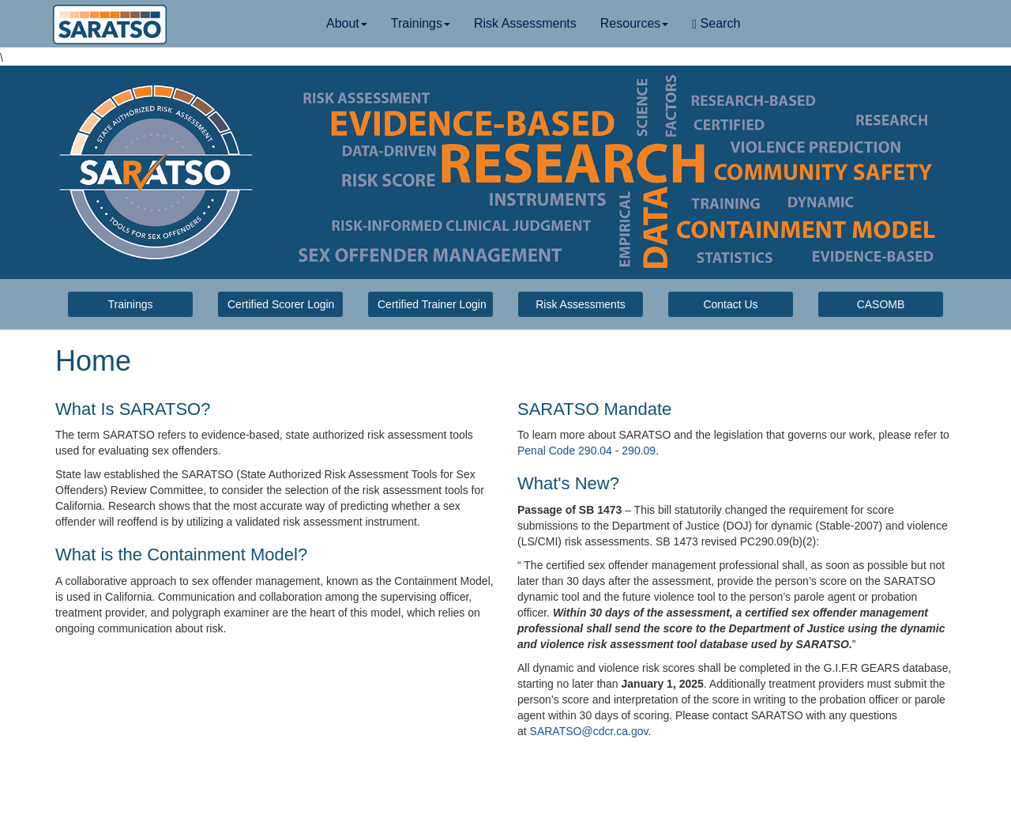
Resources (634, 23)
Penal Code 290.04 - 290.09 (586, 450)
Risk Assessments (525, 23)
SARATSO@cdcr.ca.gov (589, 731)
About (346, 23)
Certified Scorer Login (280, 304)
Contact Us (730, 304)
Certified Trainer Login (432, 304)
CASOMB (881, 304)
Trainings (420, 23)
